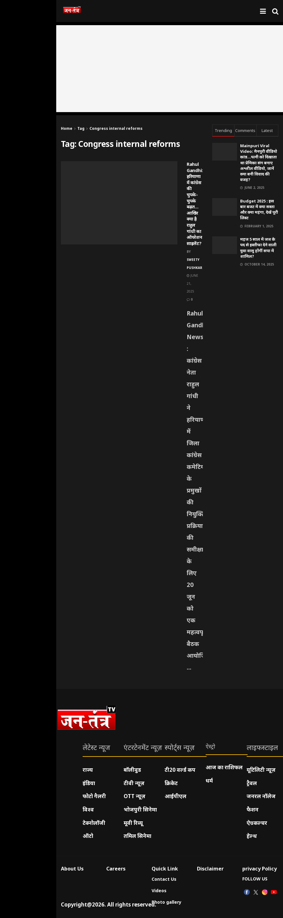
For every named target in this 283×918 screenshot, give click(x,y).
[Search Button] (275, 11)
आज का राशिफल (224, 767)
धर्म (209, 780)
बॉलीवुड (132, 769)
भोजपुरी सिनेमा (140, 809)
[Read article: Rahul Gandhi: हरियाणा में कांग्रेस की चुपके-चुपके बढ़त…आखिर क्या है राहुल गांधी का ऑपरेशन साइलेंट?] (119, 202)
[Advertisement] (169, 68)
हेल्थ (252, 835)
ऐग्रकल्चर (257, 822)
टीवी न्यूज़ (134, 783)
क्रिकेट (171, 783)
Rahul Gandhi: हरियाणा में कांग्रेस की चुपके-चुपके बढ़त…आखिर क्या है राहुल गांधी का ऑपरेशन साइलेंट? (195, 203)
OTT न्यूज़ (134, 796)
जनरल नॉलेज (261, 796)
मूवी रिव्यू (133, 822)
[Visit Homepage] (72, 11)
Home (66, 128)
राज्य (88, 769)
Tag (80, 128)
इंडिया (89, 783)
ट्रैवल (252, 783)
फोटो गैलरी (94, 796)
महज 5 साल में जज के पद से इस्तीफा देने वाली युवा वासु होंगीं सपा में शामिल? (258, 247)
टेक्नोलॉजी (94, 822)
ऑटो (88, 835)
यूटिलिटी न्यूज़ (261, 769)
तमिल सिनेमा (137, 835)
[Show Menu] (263, 11)
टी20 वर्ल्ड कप (180, 769)
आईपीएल (175, 796)
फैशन (252, 809)
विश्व (88, 809)
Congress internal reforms (116, 128)
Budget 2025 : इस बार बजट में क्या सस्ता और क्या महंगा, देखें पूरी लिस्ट (259, 209)
